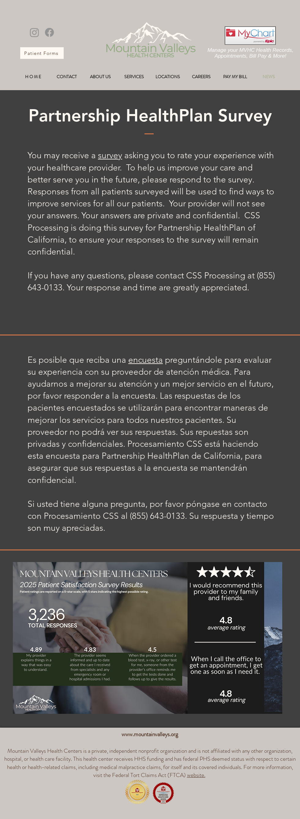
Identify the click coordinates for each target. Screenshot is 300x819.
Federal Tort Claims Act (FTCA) (159, 775)
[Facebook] (49, 32)
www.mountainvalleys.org (150, 734)
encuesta (145, 360)
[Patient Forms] (42, 53)
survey (110, 155)
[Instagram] (34, 32)
